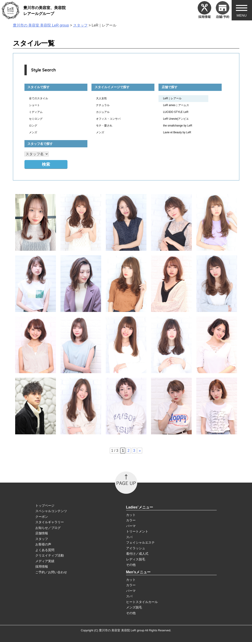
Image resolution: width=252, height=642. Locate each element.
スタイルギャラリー (49, 522)
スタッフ (41, 539)
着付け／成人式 (137, 553)
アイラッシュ (135, 548)
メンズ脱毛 (134, 607)
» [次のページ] (140, 450)
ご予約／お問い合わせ (51, 572)
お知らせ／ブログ (48, 528)
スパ (129, 537)
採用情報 (41, 566)
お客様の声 (43, 544)
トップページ (44, 505)
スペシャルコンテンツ (51, 511)
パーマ (131, 526)
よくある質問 (44, 550)
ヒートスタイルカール (142, 602)
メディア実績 (44, 561)
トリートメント (137, 531)
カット (131, 515)
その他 (131, 565)
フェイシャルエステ (140, 542)
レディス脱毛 (135, 559)
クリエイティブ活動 (49, 555)
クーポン (41, 516)
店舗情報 (41, 533)
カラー (131, 520)
